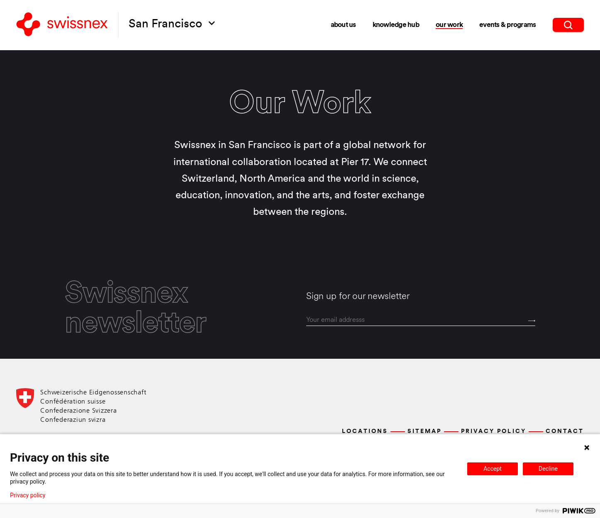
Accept (492, 468)
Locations (365, 431)
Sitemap (424, 431)
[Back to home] (62, 24)
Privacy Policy (493, 431)
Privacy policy (27, 495)
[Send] (531, 321)
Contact (565, 431)
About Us (343, 25)
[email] (420, 320)
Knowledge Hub (396, 25)
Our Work (449, 25)
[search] (568, 25)
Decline (548, 468)
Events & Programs (507, 25)
